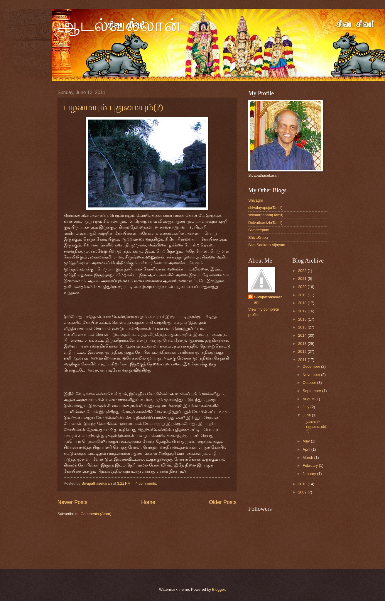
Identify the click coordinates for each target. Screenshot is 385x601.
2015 (303, 327)
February (311, 465)
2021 (303, 278)
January (310, 473)
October (310, 382)
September (312, 391)
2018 (303, 303)
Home (148, 502)
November (312, 374)
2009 (303, 492)
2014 (303, 335)
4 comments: (146, 483)
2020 (303, 287)
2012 (303, 351)
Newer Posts (72, 502)
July (306, 407)
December (312, 366)
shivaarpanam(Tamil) (265, 215)
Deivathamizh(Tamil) (265, 222)
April (307, 449)
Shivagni (255, 200)
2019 (303, 295)
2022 (303, 270)
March (308, 457)
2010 (303, 484)
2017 (303, 311)
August (309, 399)
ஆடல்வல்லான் (119, 25)
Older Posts (223, 502)
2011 (303, 359)
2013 (303, 343)
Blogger (218, 589)
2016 (303, 319)
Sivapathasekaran (268, 299)
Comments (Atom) (96, 514)
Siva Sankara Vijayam (266, 245)
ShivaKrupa (258, 237)
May (307, 441)
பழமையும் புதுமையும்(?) (113, 107)
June (307, 415)
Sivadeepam (258, 230)
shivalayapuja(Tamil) (265, 207)
